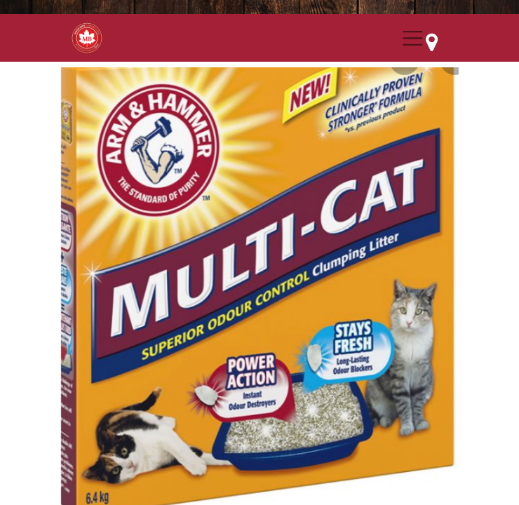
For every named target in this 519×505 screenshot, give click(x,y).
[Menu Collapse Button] (413, 38)
